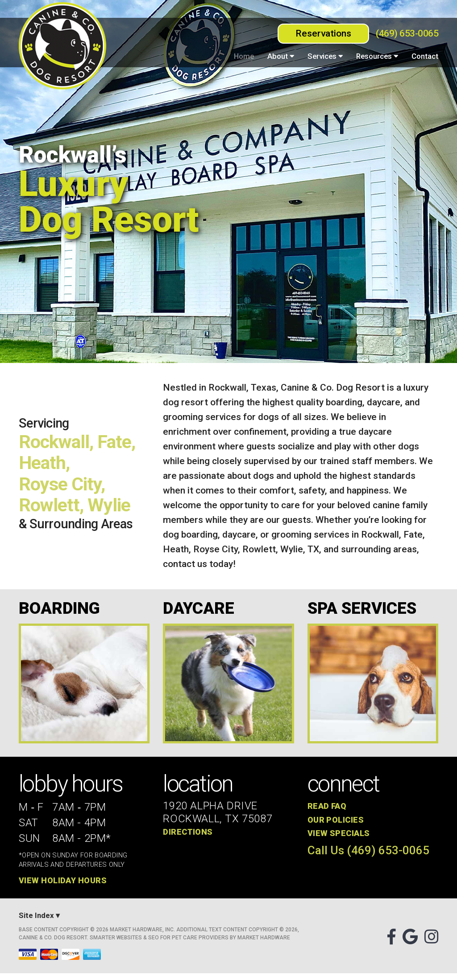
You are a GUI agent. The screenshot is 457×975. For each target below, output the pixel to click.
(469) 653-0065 (407, 33)
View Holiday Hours (64, 882)
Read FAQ (328, 808)
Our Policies (336, 821)
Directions (188, 833)
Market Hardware (263, 939)
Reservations (323, 33)
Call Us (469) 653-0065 (368, 852)
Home (244, 56)
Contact (424, 56)
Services (325, 56)
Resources (377, 56)
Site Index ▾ (39, 918)
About (280, 56)
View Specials (339, 835)
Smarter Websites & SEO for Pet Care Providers (159, 939)
